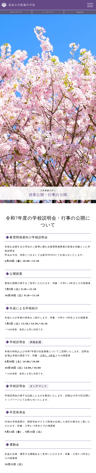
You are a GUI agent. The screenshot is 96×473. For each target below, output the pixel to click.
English (80, 12)
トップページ (48, 12)
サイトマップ (16, 12)
